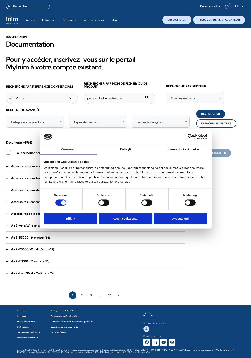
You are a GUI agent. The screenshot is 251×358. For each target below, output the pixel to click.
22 (109, 295)
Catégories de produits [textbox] (27, 122)
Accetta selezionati (125, 218)
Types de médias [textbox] (85, 122)
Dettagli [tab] (125, 149)
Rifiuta (70, 218)
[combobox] (28, 6)
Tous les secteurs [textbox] (183, 98)
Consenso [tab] (68, 149)
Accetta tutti (180, 218)
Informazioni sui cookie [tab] (183, 149)
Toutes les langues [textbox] (149, 122)
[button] (210, 6)
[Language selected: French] (239, 6)
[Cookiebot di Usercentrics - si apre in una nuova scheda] (190, 137)
